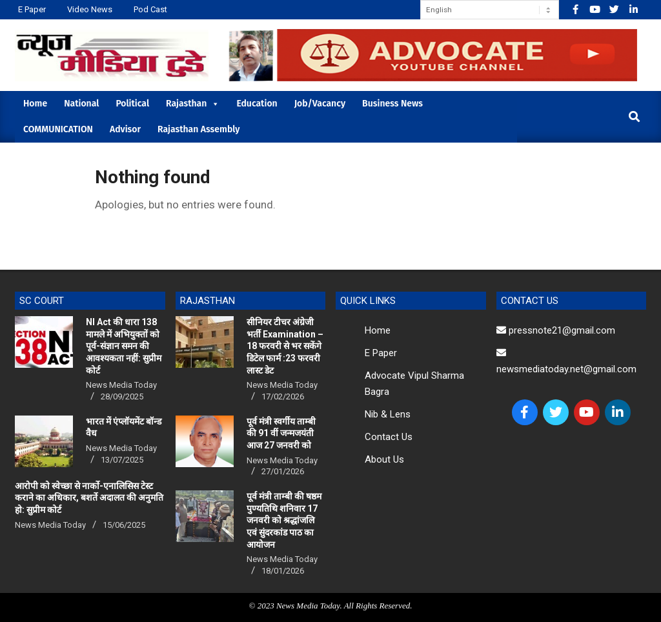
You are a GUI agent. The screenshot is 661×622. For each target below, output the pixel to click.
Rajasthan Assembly (198, 129)
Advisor (125, 129)
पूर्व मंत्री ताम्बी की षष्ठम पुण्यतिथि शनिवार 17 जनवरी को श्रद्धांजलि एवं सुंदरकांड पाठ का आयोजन (284, 520)
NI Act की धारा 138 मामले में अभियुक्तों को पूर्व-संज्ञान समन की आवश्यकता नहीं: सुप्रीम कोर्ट (123, 346)
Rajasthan (192, 103)
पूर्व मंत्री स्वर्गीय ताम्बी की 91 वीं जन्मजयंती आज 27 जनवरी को (281, 433)
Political (132, 103)
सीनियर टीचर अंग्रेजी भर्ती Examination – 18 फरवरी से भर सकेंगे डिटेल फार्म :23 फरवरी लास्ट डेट (285, 346)
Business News (392, 103)
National (81, 103)
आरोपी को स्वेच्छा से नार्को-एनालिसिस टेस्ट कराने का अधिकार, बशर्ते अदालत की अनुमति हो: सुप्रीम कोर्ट (89, 498)
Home (35, 103)
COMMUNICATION (58, 129)
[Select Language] (489, 9)
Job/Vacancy (319, 103)
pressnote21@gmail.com (555, 330)
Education (256, 103)
